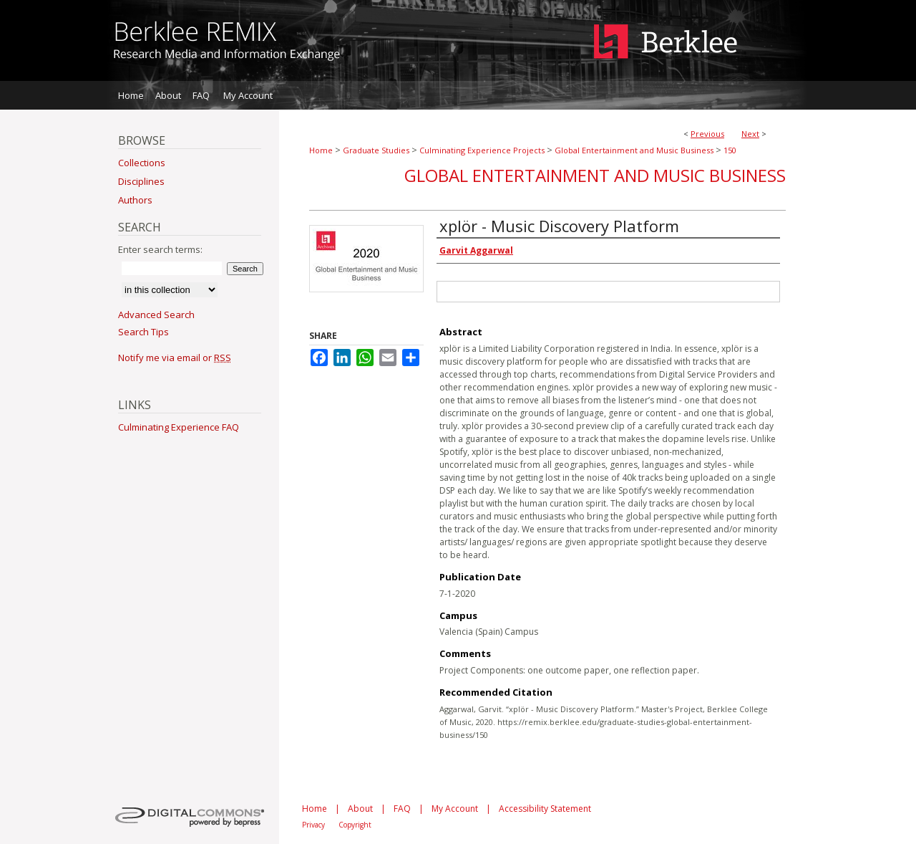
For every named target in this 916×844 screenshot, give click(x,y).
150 (729, 150)
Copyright (354, 825)
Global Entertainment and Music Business (634, 150)
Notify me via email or (174, 357)
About (360, 808)
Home (321, 150)
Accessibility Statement (545, 808)
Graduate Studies (376, 150)
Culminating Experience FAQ (178, 427)
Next (750, 133)
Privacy (313, 825)
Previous (707, 133)
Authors (135, 199)
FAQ (402, 808)
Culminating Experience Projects (482, 150)
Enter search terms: (160, 249)
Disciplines (141, 181)
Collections (141, 162)
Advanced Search (156, 314)
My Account (455, 808)
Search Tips (143, 331)
